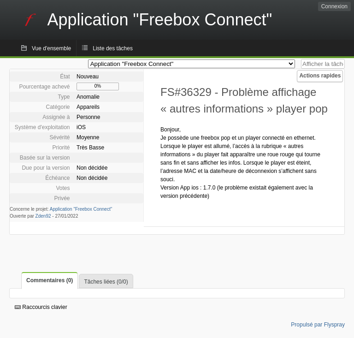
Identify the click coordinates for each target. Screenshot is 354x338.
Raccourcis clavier (41, 307)
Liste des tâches (113, 48)
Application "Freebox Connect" (81, 209)
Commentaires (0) (49, 280)
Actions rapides (320, 75)
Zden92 (43, 216)
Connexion (334, 6)
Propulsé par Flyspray (318, 324)
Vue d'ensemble (51, 48)
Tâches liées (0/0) (106, 282)
